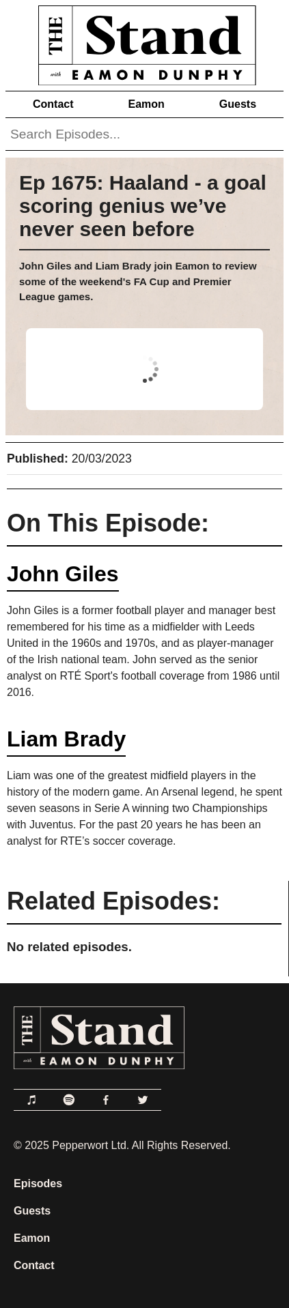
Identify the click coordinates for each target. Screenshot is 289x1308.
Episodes (38, 1183)
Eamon (146, 104)
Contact (53, 104)
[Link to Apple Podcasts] (32, 1100)
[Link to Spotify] (69, 1100)
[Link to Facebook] (106, 1100)
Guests (237, 104)
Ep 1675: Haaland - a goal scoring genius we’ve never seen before (142, 205)
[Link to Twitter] (143, 1100)
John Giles (63, 574)
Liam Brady (66, 739)
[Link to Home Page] (144, 42)
